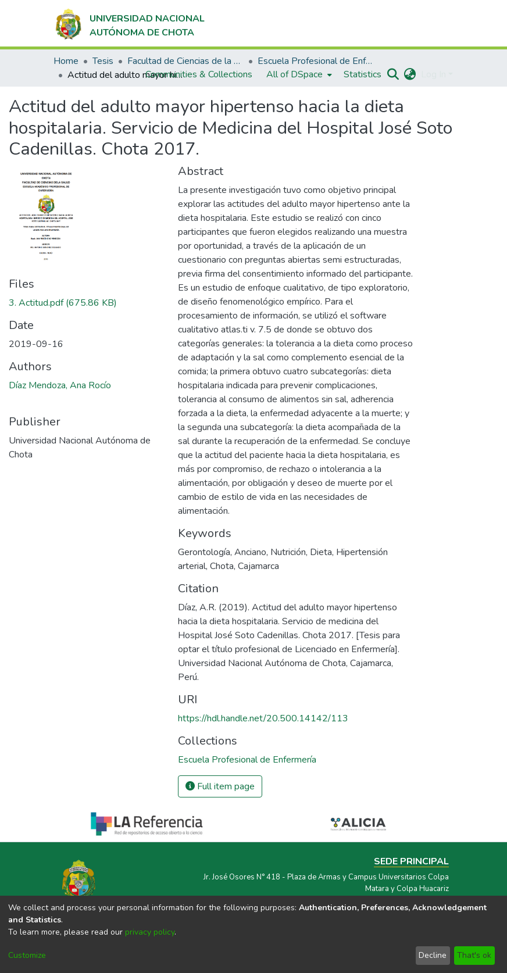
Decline (433, 955)
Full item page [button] (220, 786)
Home (65, 61)
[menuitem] (298, 74)
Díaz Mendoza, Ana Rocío (60, 385)
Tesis (102, 61)
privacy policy (149, 932)
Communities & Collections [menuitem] (198, 74)
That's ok (474, 955)
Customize (27, 955)
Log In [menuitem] (433, 74)
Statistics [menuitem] (362, 74)
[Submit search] (393, 74)
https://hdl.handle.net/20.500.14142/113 (263, 718)
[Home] (129, 23)
